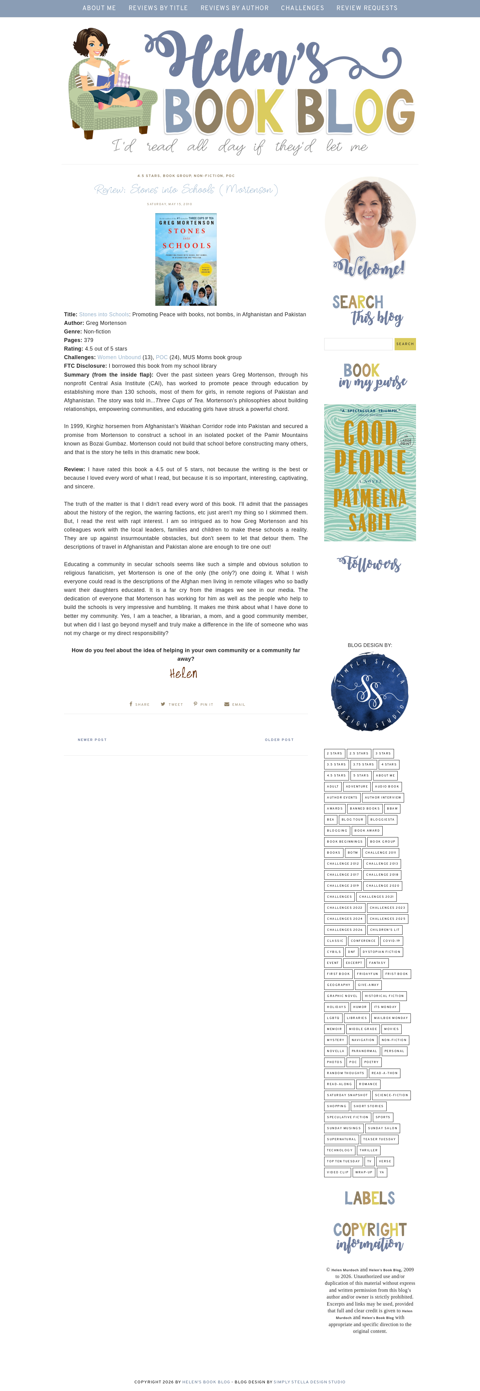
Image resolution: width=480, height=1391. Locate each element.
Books (334, 853)
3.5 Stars (336, 765)
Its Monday (385, 1007)
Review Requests (367, 9)
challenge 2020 (382, 886)
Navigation (363, 1040)
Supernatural (341, 1139)
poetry (371, 1062)
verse (385, 1162)
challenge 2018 (382, 875)
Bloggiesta (382, 820)
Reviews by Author (235, 9)
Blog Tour (353, 820)
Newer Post (93, 740)
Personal (394, 1051)
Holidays (336, 1007)
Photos (334, 1062)
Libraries (357, 1018)
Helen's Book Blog (206, 1382)
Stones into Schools (104, 314)
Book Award (367, 831)
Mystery (336, 1040)
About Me (99, 9)
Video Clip (337, 1173)
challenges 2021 (376, 897)
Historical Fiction (384, 996)
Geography (339, 985)
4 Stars (389, 765)
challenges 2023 (388, 908)
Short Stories (369, 1106)
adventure (357, 787)
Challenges (302, 9)
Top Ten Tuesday (343, 1162)
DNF (352, 952)
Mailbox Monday (391, 1018)
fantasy (377, 963)
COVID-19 (391, 941)
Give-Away (368, 985)
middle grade (363, 1029)
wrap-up (364, 1173)
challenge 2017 (343, 875)
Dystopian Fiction (382, 952)
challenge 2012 (343, 864)
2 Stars (335, 754)
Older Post (278, 740)
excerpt (354, 963)
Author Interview (383, 798)
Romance (368, 1084)
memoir (334, 1029)
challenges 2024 (345, 919)
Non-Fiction (208, 176)
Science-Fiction (391, 1095)
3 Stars (383, 754)
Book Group (177, 176)
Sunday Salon (382, 1128)
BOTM (353, 853)
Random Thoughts (346, 1073)
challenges (339, 897)
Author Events (342, 798)
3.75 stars (363, 765)
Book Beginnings (345, 842)
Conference (363, 941)
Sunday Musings (344, 1128)
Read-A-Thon (385, 1073)
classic (335, 941)
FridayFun (367, 974)
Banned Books (365, 809)
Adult (333, 787)
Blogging (337, 831)
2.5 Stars (359, 754)
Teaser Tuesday (379, 1139)
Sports (383, 1117)
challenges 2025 (388, 919)
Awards (335, 809)
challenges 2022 (345, 908)
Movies (391, 1029)
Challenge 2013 (382, 864)
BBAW (392, 809)
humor (360, 1007)
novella (336, 1051)
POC (230, 176)
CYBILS (334, 952)
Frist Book (396, 974)
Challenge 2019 (343, 886)
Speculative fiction (348, 1117)
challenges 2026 (345, 930)
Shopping (337, 1106)
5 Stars (361, 776)
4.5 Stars (148, 176)
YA (382, 1173)
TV (369, 1162)
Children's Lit (385, 930)
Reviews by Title (158, 9)
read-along (339, 1084)
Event (333, 963)
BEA (331, 820)
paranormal (364, 1051)
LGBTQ (333, 1018)
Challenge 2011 (380, 853)
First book (338, 974)
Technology (340, 1150)
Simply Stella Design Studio (310, 1382)
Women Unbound (119, 357)
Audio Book (387, 787)
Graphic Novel (342, 996)
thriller (369, 1150)
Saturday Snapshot (347, 1095)
